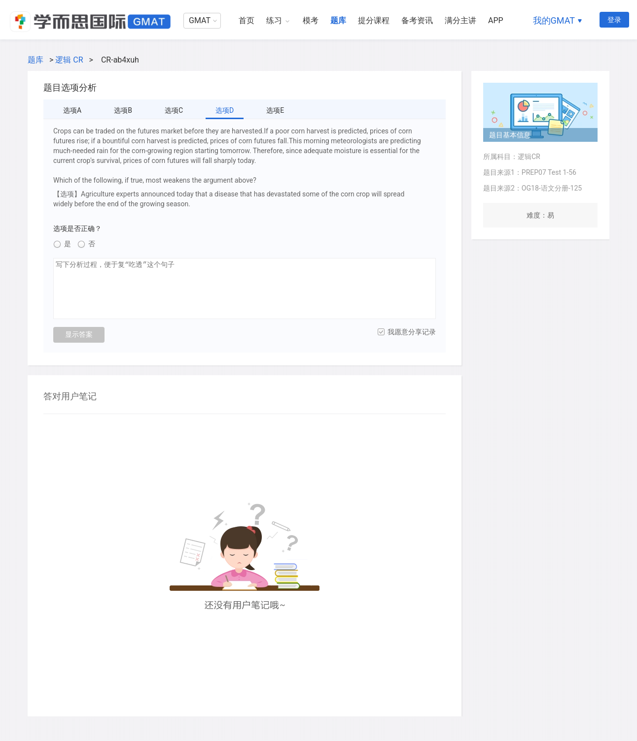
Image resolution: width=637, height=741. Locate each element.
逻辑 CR (69, 59)
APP (495, 20)
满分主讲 (460, 20)
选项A (72, 110)
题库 (338, 20)
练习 (274, 20)
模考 (310, 20)
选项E (275, 110)
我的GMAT (554, 20)
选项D (224, 110)
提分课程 (373, 20)
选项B (123, 110)
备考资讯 (417, 20)
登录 (614, 20)
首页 (246, 20)
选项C (174, 110)
